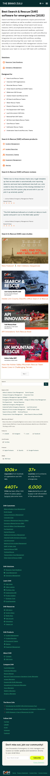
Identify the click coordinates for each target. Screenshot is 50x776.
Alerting (8, 165)
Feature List (9, 624)
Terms (14, 773)
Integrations (9, 621)
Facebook (37, 434)
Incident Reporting (12, 149)
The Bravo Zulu (10, 590)
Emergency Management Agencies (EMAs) (15, 397)
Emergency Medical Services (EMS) (13, 400)
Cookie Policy (33, 773)
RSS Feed (7, 459)
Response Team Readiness (14, 62)
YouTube (6, 442)
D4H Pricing (9, 659)
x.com (27, 434)
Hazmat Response (19, 402)
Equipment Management (13, 160)
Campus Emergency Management (12, 395)
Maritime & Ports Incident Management (14, 409)
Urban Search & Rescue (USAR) (33, 414)
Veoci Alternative (9, 688)
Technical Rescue (23, 412)
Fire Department (7, 402)
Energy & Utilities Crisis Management (35, 400)
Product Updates (11, 595)
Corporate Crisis (29, 395)
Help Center (9, 584)
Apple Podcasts (9, 450)
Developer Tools (10, 598)
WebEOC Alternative (9, 691)
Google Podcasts (34, 450)
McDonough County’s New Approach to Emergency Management (25, 709)
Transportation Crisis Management (13, 414)
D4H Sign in (9, 610)
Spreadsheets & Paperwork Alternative (15, 685)
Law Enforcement (32, 407)
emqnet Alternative (9, 679)
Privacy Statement (39, 762)
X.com (6, 727)
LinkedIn (6, 434)
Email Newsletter (11, 601)
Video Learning (10, 587)
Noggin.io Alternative (10, 694)
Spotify (21, 450)
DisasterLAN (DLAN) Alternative (13, 682)
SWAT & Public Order (33, 409)
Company (8, 656)
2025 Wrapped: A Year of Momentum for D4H (20, 712)
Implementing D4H (11, 593)
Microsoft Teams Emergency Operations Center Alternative (21, 676)
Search (4, 381)
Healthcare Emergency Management (13, 404)
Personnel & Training (12, 155)
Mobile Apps (9, 616)
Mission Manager (9, 673)
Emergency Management (14, 68)
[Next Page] (25, 374)
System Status (10, 613)
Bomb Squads (29, 392)
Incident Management (13, 144)
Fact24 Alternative (9, 668)
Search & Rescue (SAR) (9, 412)
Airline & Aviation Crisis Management (13, 392)
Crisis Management (11, 573)
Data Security (10, 618)
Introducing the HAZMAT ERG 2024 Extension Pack (21, 706)
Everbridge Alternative (10, 671)
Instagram (17, 434)
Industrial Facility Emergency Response (14, 407)
